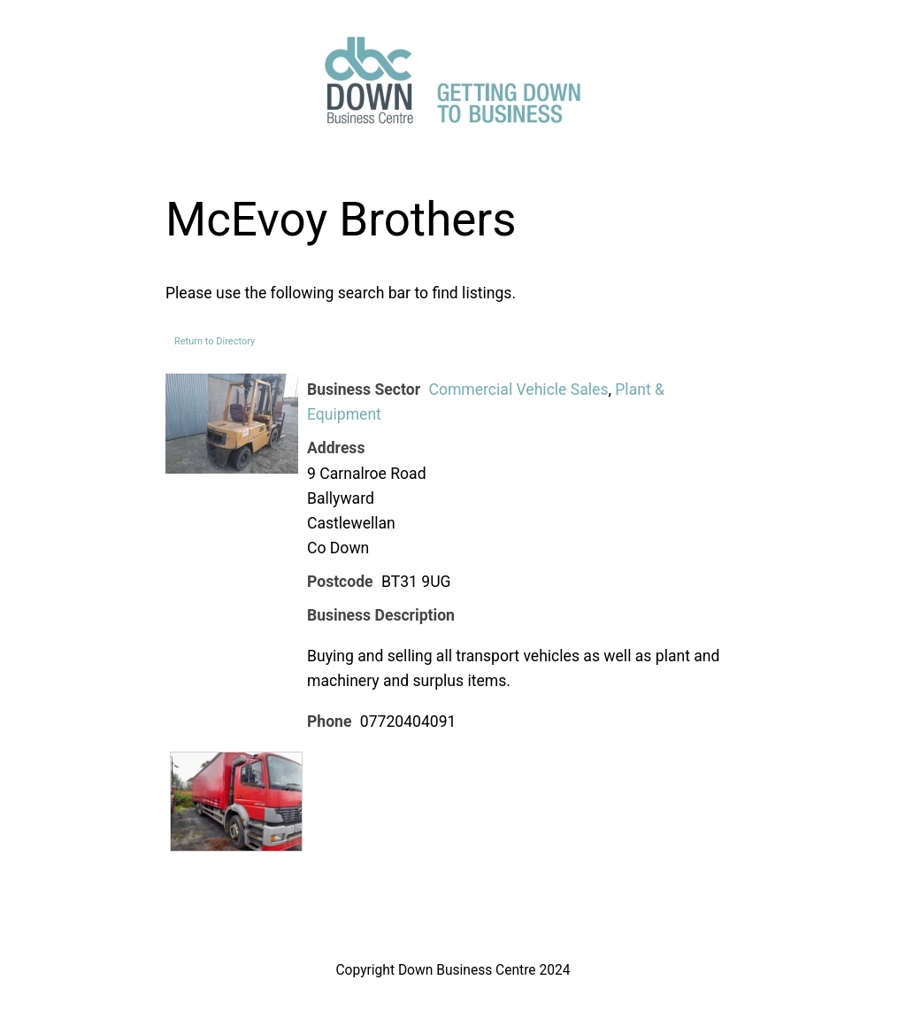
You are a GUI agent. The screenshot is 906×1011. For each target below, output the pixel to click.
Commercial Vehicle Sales (518, 389)
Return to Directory (214, 341)
